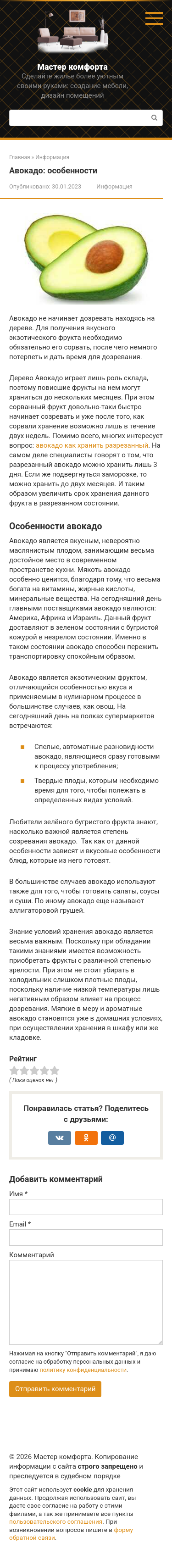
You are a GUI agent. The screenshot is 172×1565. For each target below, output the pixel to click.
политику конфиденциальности (83, 1369)
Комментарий (31, 1255)
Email (20, 1224)
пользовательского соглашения (55, 1521)
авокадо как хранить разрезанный (92, 445)
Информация (114, 186)
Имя (18, 1194)
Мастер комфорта (72, 67)
